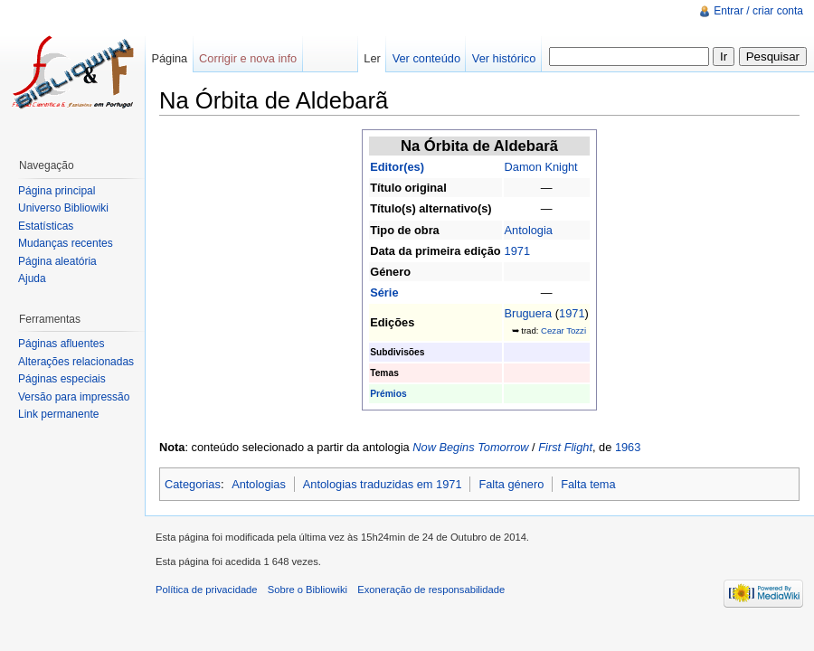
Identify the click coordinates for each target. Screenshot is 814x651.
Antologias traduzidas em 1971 (382, 484)
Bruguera (529, 313)
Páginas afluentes (61, 343)
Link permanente (58, 414)
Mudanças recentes (65, 243)
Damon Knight (541, 167)
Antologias (259, 484)
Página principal (56, 190)
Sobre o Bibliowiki (307, 589)
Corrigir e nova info (248, 58)
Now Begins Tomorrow (470, 447)
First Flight (565, 447)
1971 (517, 251)
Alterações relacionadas (76, 361)
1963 (627, 447)
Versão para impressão (73, 397)
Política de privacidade (207, 589)
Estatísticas (45, 226)
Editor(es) (397, 167)
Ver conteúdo (426, 58)
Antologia (529, 230)
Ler (372, 58)
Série (384, 292)
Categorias (193, 484)
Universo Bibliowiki (63, 208)
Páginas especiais (62, 379)
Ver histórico (503, 58)
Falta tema (588, 484)
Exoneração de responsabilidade (431, 589)
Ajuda (32, 278)
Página (169, 58)
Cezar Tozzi (563, 330)
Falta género (511, 484)
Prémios (388, 394)
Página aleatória (57, 261)
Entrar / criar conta (758, 11)
